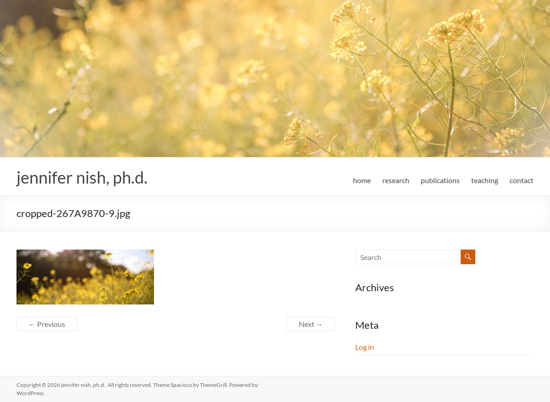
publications (440, 180)
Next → (311, 324)
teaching (484, 180)
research (395, 180)
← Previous (46, 324)
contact (522, 180)
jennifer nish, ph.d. (82, 177)
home (362, 180)
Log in (364, 346)
